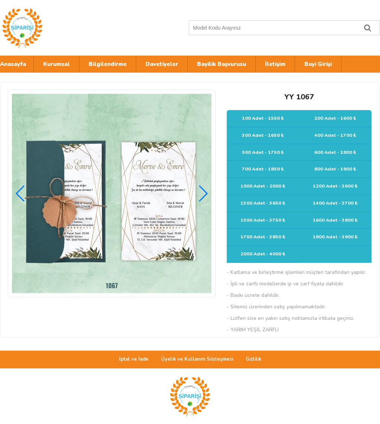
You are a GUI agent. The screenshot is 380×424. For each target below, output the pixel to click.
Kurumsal (56, 64)
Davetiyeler (161, 64)
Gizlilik (253, 359)
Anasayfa (13, 64)
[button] (203, 193)
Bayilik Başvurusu (221, 64)
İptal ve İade (133, 359)
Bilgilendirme (108, 64)
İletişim (275, 64)
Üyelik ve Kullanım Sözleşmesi (197, 359)
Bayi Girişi (318, 64)
